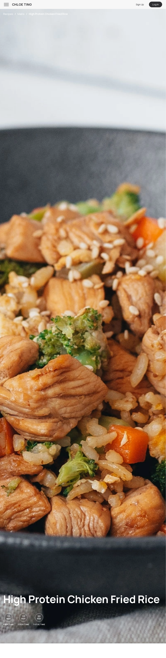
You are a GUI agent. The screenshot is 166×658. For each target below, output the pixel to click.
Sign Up (140, 4)
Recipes (8, 14)
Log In (155, 4)
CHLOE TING (22, 4)
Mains (21, 14)
